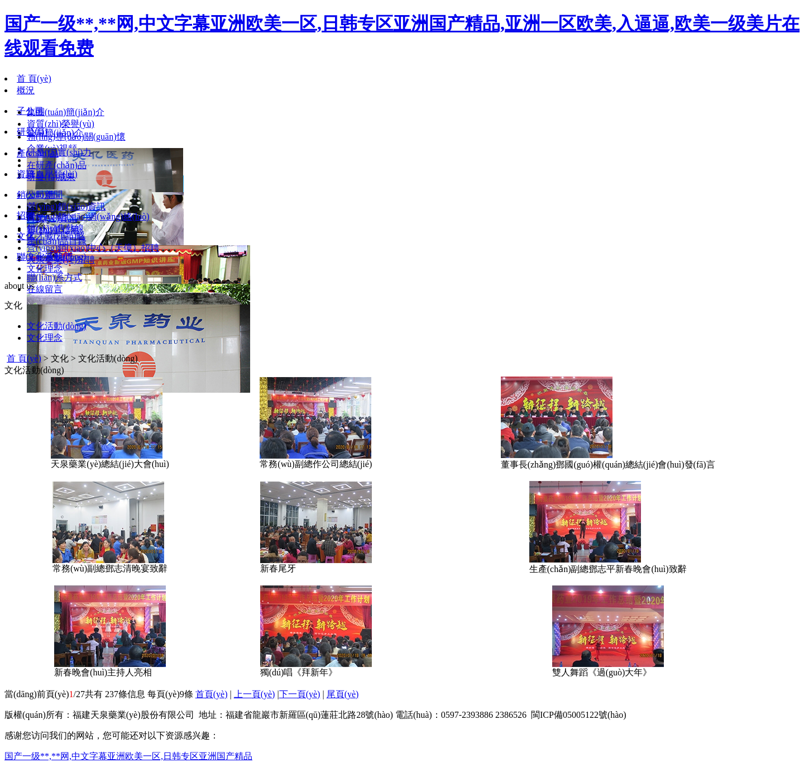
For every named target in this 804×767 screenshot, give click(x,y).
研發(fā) (32, 131)
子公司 (30, 111)
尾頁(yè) (343, 694)
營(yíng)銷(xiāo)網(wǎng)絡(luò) (88, 216)
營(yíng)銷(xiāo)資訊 (66, 206)
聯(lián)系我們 (44, 256)
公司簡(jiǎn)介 (55, 132)
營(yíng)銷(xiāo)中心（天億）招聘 (93, 248)
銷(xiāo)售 (36, 194)
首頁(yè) (211, 694)
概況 (26, 90)
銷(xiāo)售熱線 (55, 228)
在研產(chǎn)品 (57, 165)
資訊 (26, 174)
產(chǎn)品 (38, 153)
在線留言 (45, 289)
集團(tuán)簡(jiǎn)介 (65, 112)
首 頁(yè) (34, 78)
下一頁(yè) (299, 694)
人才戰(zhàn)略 (56, 236)
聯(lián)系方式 (54, 277)
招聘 (26, 215)
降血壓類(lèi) (52, 174)
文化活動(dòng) (57, 326)
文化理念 (45, 268)
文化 (26, 236)
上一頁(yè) (254, 694)
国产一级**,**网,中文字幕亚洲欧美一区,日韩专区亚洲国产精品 (128, 756)
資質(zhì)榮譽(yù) (60, 123)
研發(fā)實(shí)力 (59, 152)
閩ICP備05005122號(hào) (578, 715)
